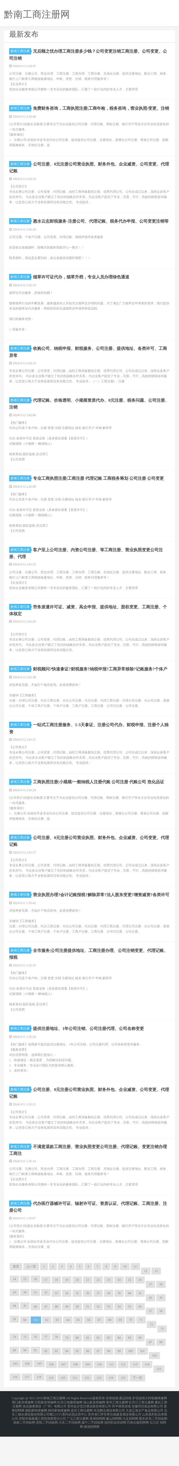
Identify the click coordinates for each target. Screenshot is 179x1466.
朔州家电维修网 (59, 1444)
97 (98, 1388)
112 (123, 1401)
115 (158, 1405)
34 (66, 1330)
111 (111, 1401)
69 (120, 1356)
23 (108, 1316)
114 (147, 1401)
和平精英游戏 (121, 1441)
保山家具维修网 (94, 1438)
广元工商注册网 (78, 1450)
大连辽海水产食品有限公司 (144, 1444)
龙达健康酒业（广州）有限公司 (44, 1441)
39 (119, 1330)
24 (119, 1316)
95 (77, 1388)
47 (45, 1343)
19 (66, 1316)
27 (150, 1321)
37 (98, 1330)
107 (63, 1401)
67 (99, 1356)
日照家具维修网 (46, 1438)
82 (98, 1374)
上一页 (31, 1303)
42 (150, 1334)
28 (161, 1321)
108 (75, 1401)
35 (77, 1330)
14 (14, 1316)
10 (124, 1303)
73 (162, 1365)
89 (14, 1387)
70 (130, 1356)
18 (56, 1316)
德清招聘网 (91, 1456)
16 (35, 1316)
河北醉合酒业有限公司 (109, 1444)
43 (161, 1334)
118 (39, 1413)
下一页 (137, 1414)
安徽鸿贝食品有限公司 (147, 1441)
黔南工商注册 (21, 51)
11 (135, 1303)
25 (129, 1316)
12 (145, 1307)
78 (56, 1373)
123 (99, 1414)
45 (24, 1342)
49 (66, 1343)
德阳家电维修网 (36, 1444)
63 (57, 1356)
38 (108, 1330)
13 (156, 1307)
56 (140, 1343)
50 (77, 1343)
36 (87, 1330)
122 (87, 1414)
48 (56, 1343)
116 (15, 1413)
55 (129, 1343)
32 (45, 1329)
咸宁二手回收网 (92, 1453)
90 (24, 1387)
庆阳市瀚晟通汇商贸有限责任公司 (42, 1450)
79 (66, 1374)
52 (98, 1343)
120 (62, 1414)
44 (14, 1342)
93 (56, 1388)
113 (135, 1401)
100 (130, 1388)
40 (129, 1330)
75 (24, 1373)
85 (129, 1374)
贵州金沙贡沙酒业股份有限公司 (89, 1441)
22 (98, 1316)
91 (35, 1387)
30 (24, 1329)
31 (35, 1329)
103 (15, 1400)
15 (24, 1316)
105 (39, 1400)
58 (161, 1347)
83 (108, 1374)
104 (27, 1400)
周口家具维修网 (23, 1438)
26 (140, 1316)
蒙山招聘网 (114, 1450)
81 (87, 1374)
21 (87, 1316)
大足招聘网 (130, 1450)
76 (35, 1373)
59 (14, 1356)
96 (87, 1388)
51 (87, 1343)
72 (151, 1361)
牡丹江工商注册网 (141, 1438)
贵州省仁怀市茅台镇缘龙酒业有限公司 (114, 1447)
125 (123, 1414)
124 (111, 1414)
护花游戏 (138, 1434)
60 (24, 1356)
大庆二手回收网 (70, 1453)
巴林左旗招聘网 (138, 1453)
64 (67, 1356)
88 (161, 1379)
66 (88, 1356)
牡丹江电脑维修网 (69, 1438)
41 (140, 1330)
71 (141, 1356)
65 (78, 1356)
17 (45, 1316)
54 (119, 1343)
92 (45, 1388)
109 (87, 1401)
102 (154, 1392)
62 (46, 1356)
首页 (16, 1303)
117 (27, 1413)
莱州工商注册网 (117, 1438)
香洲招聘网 (97, 1450)
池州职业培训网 (115, 1453)
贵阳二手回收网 (47, 1453)
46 (35, 1343)
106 (51, 1401)
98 (108, 1388)
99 (119, 1388)
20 (77, 1316)
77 (45, 1373)
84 (119, 1374)
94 (66, 1388)
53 (108, 1343)
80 (77, 1374)
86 (140, 1374)
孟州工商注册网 (82, 1444)
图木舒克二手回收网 (153, 1450)
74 (14, 1373)
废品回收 (125, 1434)
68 (109, 1356)
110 (99, 1401)
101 (142, 1388)
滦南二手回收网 (24, 1453)
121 (74, 1414)
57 (150, 1347)
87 (150, 1379)
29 (14, 1329)
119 (51, 1414)
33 (56, 1330)
